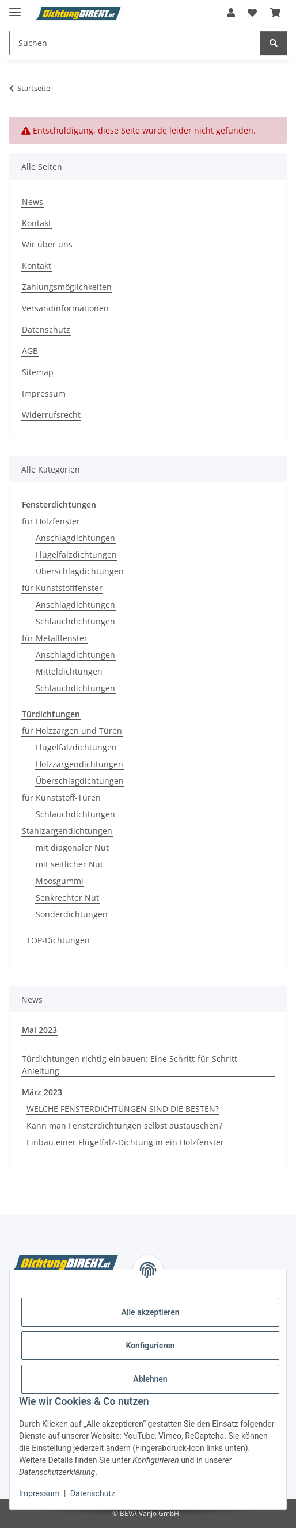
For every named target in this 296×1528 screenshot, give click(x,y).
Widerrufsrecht (51, 414)
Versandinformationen (65, 308)
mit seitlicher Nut (69, 864)
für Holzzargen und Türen (72, 730)
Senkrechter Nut (67, 897)
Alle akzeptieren (150, 1312)
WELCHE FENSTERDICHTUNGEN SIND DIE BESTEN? (122, 1108)
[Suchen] (273, 43)
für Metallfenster (55, 637)
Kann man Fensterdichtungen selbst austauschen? (124, 1125)
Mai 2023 (39, 1029)
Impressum (39, 1493)
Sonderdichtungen (72, 914)
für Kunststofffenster (62, 587)
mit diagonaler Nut (72, 847)
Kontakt (36, 223)
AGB (30, 350)
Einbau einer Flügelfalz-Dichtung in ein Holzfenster (125, 1142)
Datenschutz (92, 1493)
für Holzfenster (51, 521)
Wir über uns (47, 244)
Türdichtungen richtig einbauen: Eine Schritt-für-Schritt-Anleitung (131, 1064)
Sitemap (38, 372)
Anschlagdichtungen (75, 537)
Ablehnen (150, 1379)
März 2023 (42, 1092)
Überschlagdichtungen (80, 571)
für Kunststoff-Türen (61, 797)
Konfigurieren (150, 1345)
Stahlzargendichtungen (67, 830)
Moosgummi (60, 880)
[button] (231, 12)
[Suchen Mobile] (135, 43)
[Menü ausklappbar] (15, 7)
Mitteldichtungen (69, 671)
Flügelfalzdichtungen (76, 554)
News (32, 201)
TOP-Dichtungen (58, 940)
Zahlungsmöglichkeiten (67, 286)
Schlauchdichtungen (75, 621)
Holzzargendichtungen (79, 764)
